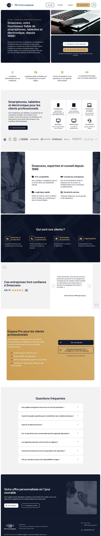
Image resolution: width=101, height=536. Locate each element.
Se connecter (76, 342)
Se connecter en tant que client (76, 50)
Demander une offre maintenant (76, 44)
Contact (70, 5)
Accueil (50, 5)
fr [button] (94, 5)
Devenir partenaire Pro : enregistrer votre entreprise (77, 350)
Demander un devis (31, 505)
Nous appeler (12, 505)
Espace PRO (84, 5)
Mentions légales (22, 534)
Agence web (38, 534)
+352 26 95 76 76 (88, 530)
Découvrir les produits (18, 128)
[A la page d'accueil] (19, 5)
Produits (60, 5)
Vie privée (31, 534)
